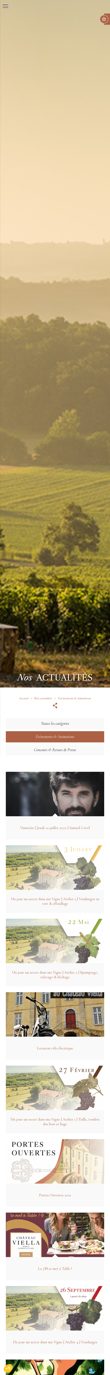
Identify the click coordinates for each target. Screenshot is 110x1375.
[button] (8, 1368)
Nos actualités (43, 698)
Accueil (23, 698)
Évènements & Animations (74, 698)
